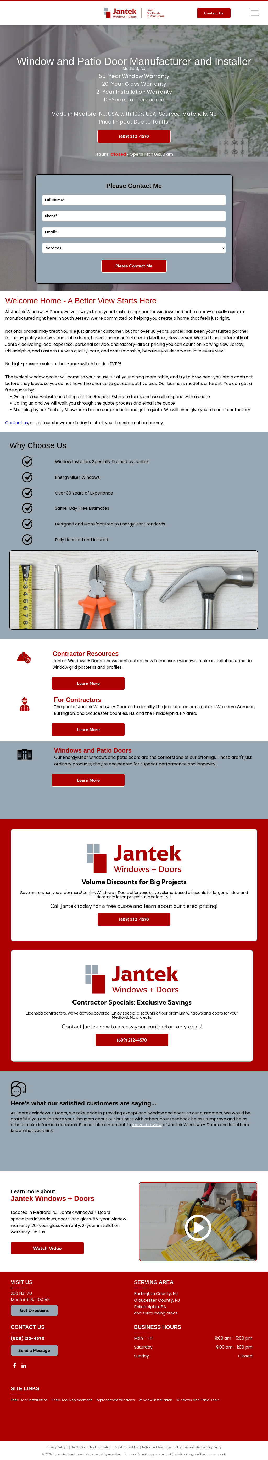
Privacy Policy (56, 1447)
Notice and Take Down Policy (162, 1447)
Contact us (16, 423)
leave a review (147, 1125)
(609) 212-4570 (27, 1338)
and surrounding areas (156, 1313)
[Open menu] (255, 13)
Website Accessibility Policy (203, 1447)
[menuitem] (31, 1400)
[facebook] (15, 1366)
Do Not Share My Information (91, 1447)
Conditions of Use (127, 1447)
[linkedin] (24, 1366)
